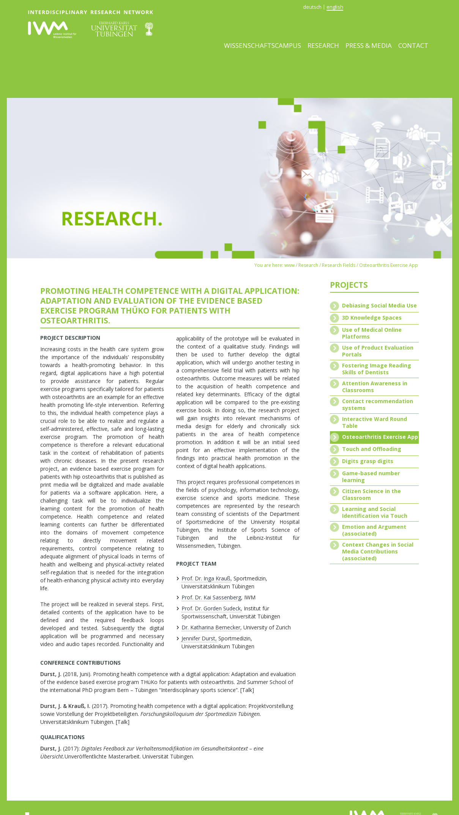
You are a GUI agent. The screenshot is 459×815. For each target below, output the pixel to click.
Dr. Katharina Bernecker (210, 627)
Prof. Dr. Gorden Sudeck (211, 608)
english (335, 7)
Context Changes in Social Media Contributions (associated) (377, 551)
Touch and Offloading (371, 449)
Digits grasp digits (367, 461)
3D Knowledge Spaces (372, 317)
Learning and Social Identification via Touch (374, 512)
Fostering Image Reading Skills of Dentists (376, 369)
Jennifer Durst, (199, 638)
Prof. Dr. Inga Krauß (205, 578)
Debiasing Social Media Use (379, 305)
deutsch (312, 7)
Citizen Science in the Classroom (371, 494)
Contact (413, 45)
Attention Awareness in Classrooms (374, 387)
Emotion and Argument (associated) (374, 530)
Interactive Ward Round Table (374, 422)
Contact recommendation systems (377, 404)
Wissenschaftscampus (262, 45)
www (289, 265)
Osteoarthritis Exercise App (388, 265)
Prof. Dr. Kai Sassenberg (211, 597)
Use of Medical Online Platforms (372, 333)
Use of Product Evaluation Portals (377, 351)
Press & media (368, 45)
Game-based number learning (371, 477)
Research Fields (338, 265)
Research (323, 45)
